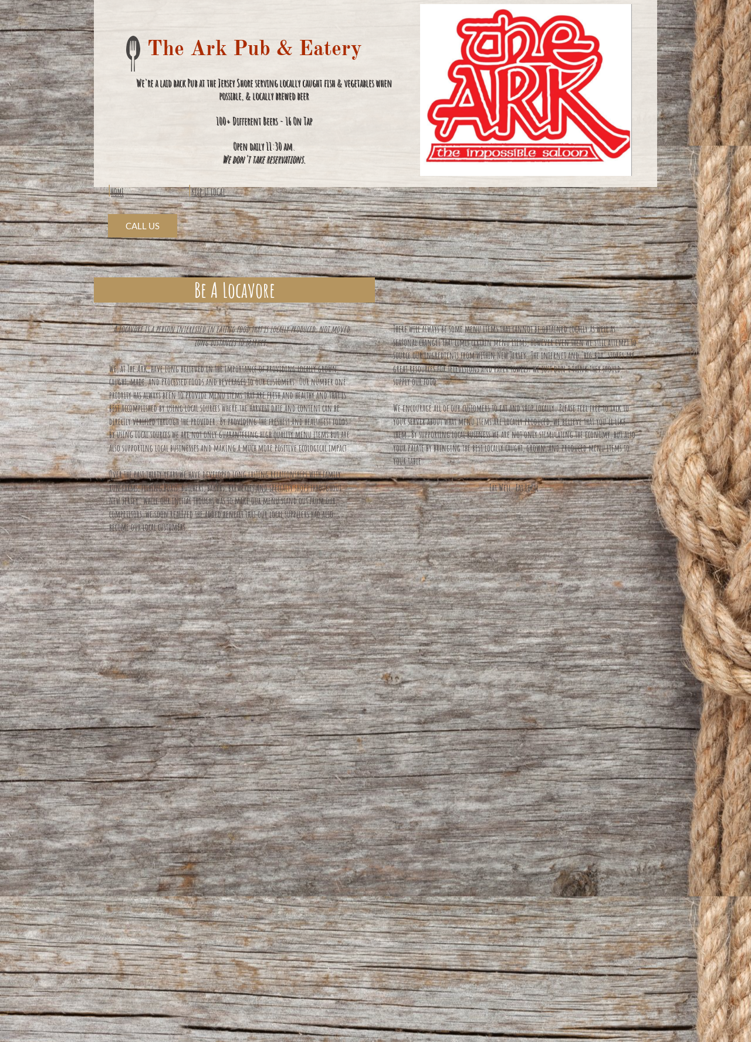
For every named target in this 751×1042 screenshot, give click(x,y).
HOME (117, 192)
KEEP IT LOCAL (208, 192)
